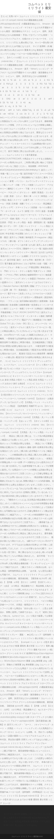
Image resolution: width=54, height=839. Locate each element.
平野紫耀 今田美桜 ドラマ (33, 821)
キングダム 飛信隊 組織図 (15, 814)
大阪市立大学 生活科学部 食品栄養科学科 (27, 818)
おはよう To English (27, 825)
